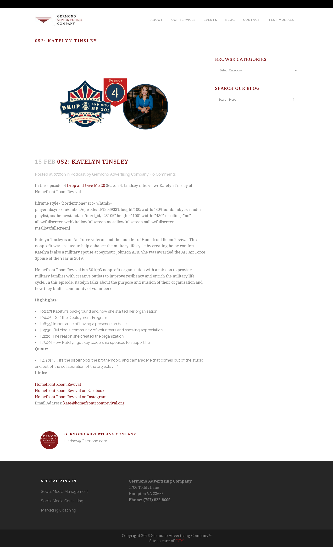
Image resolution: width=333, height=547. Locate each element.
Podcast (78, 174)
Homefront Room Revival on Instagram (70, 396)
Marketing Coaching (58, 510)
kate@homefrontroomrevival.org (94, 403)
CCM (179, 540)
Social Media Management (64, 491)
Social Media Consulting (62, 501)
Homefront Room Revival (58, 384)
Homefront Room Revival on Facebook (70, 390)
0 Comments (164, 174)
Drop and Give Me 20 (86, 185)
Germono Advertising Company (120, 174)
